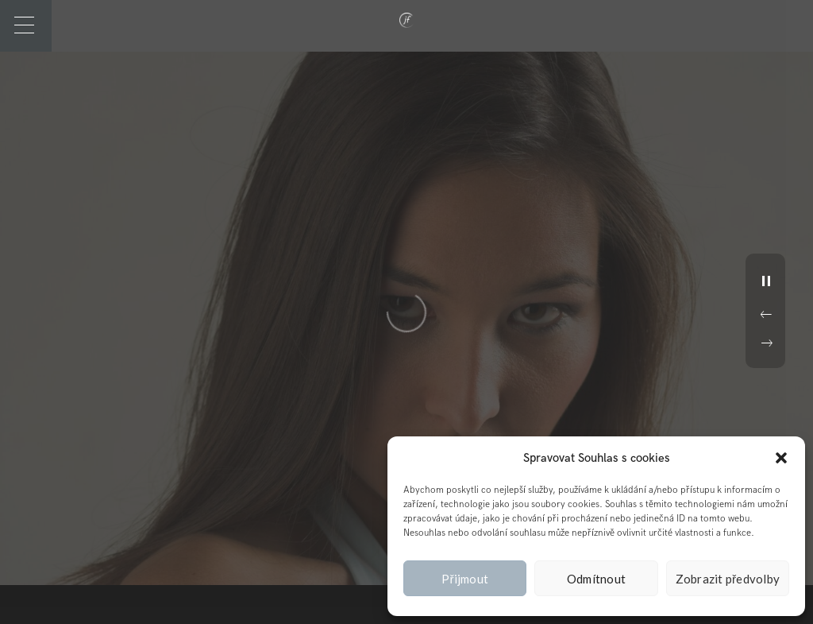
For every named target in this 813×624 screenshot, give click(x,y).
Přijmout (464, 579)
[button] (781, 458)
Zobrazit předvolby (728, 579)
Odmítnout (596, 579)
